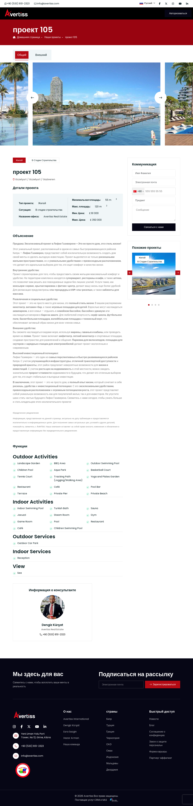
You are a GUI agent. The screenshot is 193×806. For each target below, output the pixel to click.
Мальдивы (112, 763)
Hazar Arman (71, 738)
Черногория (112, 738)
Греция (110, 731)
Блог (152, 725)
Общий (21, 55)
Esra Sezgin (70, 731)
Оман (109, 750)
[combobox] (138, 191)
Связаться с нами (154, 227)
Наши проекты (52, 37)
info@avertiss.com (46, 3)
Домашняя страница (26, 37)
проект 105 (71, 37)
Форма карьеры (158, 751)
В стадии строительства (44, 160)
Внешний (41, 55)
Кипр (109, 719)
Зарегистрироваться (163, 684)
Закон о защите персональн (158, 743)
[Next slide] (161, 98)
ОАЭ (108, 744)
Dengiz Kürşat (52, 625)
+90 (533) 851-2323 (17, 3)
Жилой (19, 160)
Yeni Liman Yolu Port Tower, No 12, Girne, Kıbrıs (36, 735)
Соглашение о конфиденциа (157, 733)
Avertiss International (76, 719)
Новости (154, 719)
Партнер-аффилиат (160, 758)
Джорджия (112, 769)
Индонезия (112, 757)
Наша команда (71, 744)
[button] (149, 305)
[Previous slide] (32, 98)
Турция (110, 725)
